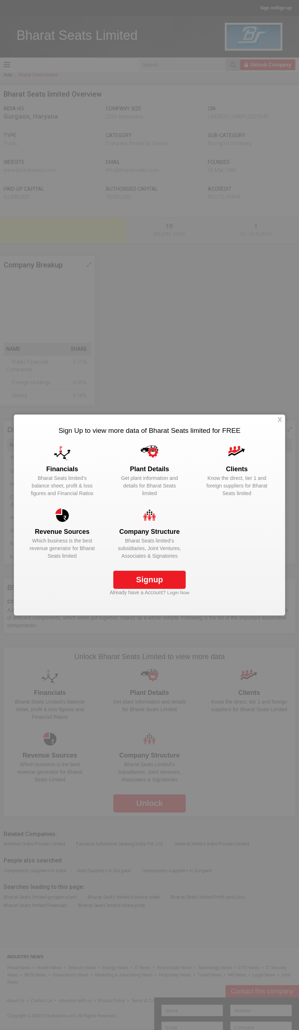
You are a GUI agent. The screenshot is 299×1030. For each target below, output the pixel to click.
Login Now (178, 592)
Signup (149, 579)
